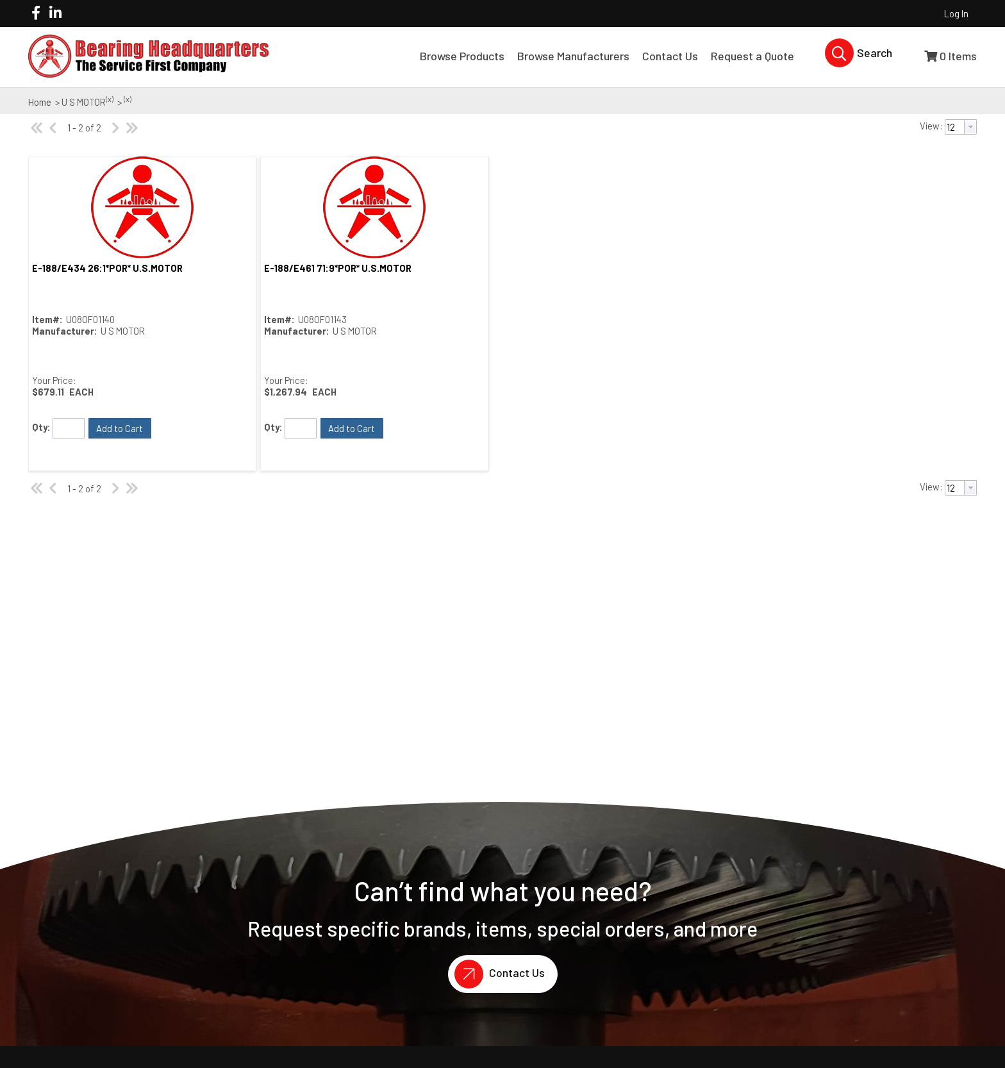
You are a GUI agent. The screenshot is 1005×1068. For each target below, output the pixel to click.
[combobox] (961, 127)
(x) (109, 98)
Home (39, 102)
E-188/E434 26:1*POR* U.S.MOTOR (107, 268)
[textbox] (955, 127)
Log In (956, 13)
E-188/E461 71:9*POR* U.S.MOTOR (337, 268)
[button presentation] (970, 127)
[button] (119, 428)
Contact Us (496, 974)
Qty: (41, 427)
